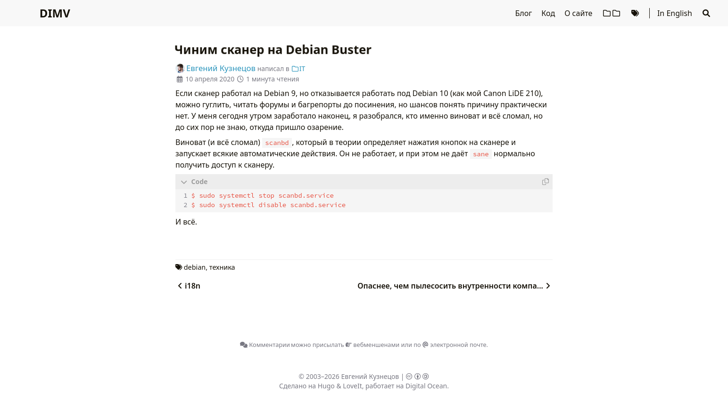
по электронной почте (450, 344)
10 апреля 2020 (209, 78)
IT (298, 68)
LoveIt (352, 385)
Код (549, 13)
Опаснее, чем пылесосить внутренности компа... (455, 285)
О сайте (579, 13)
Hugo (326, 385)
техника (222, 266)
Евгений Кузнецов (370, 375)
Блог (524, 13)
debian (195, 266)
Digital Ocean (426, 385)
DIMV (55, 13)
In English (674, 13)
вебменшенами (372, 344)
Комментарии (265, 344)
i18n (187, 285)
